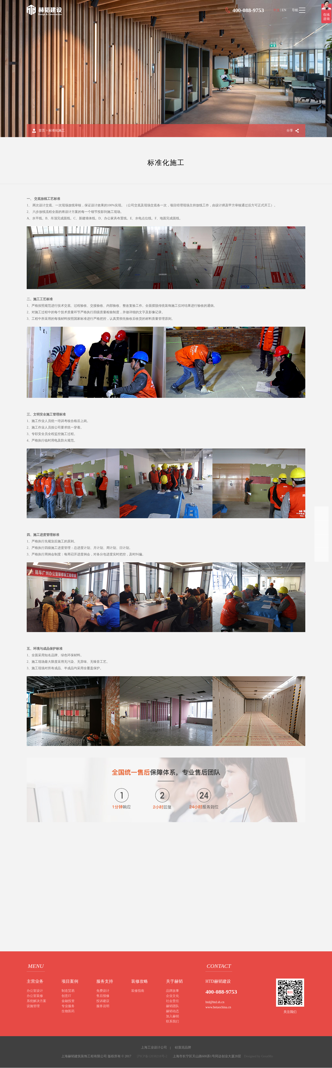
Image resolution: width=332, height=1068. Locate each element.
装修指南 (137, 991)
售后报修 (102, 996)
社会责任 (172, 1001)
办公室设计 (35, 991)
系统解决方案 (36, 1001)
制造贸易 (68, 991)
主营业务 (35, 981)
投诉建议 (102, 1001)
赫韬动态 (172, 1011)
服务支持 (104, 981)
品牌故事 (172, 991)
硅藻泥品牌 (183, 1047)
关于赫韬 (174, 981)
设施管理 (33, 1006)
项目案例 (70, 981)
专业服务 (68, 1006)
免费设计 (102, 991)
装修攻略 (139, 981)
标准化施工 (57, 130)
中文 (276, 10)
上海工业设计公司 (154, 1047)
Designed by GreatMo (258, 1056)
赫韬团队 (172, 1006)
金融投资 (68, 1001)
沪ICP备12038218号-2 (152, 1056)
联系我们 (172, 1021)
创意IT (66, 996)
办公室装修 (35, 996)
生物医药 (68, 1011)
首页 (42, 130)
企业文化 (172, 996)
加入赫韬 (172, 1016)
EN (284, 10)
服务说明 (102, 1006)
